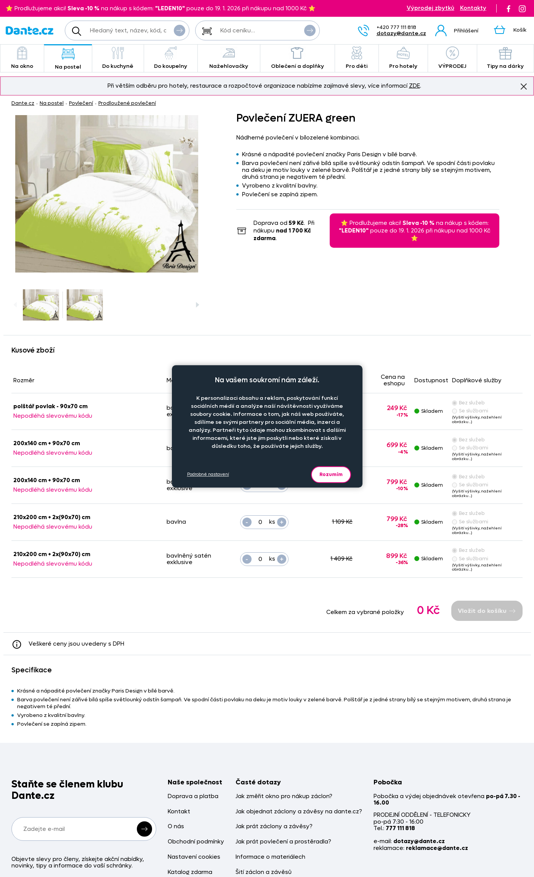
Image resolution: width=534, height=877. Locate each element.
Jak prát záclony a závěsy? (274, 826)
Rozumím (331, 474)
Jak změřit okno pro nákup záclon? (284, 796)
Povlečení (81, 103)
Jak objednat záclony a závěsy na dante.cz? (299, 811)
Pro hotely (403, 58)
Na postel (68, 59)
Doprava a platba (193, 796)
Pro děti (357, 58)
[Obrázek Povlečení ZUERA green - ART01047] (107, 194)
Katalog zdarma (190, 872)
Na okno (22, 58)
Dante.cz (22, 103)
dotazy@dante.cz (401, 33)
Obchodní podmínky (196, 842)
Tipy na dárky (505, 58)
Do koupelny (171, 58)
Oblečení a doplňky (297, 58)
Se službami (470, 410)
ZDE (414, 86)
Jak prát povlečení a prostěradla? (283, 842)
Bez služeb (468, 402)
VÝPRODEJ (452, 58)
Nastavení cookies (194, 857)
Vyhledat (179, 30)
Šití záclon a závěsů (264, 872)
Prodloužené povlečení (127, 103)
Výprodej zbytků (430, 8)
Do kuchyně (118, 58)
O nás (176, 826)
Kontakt (179, 811)
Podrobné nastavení (208, 474)
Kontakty (473, 8)
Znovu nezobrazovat (524, 86)
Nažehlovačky (228, 58)
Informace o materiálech (270, 857)
